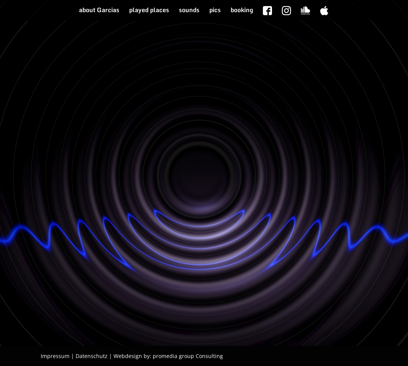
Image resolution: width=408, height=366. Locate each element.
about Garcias (99, 11)
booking (242, 11)
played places (149, 11)
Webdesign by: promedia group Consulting (168, 356)
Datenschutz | (94, 356)
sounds (189, 11)
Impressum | (57, 356)
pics (215, 11)
